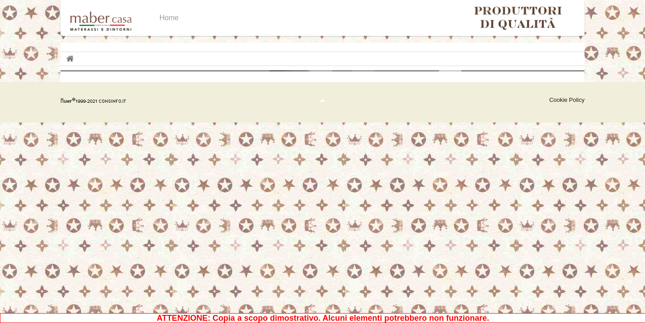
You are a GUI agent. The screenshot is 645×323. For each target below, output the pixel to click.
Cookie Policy (567, 99)
